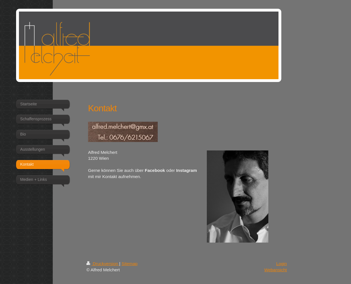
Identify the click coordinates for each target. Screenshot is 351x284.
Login (281, 263)
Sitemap (129, 263)
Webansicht (275, 269)
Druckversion (102, 263)
